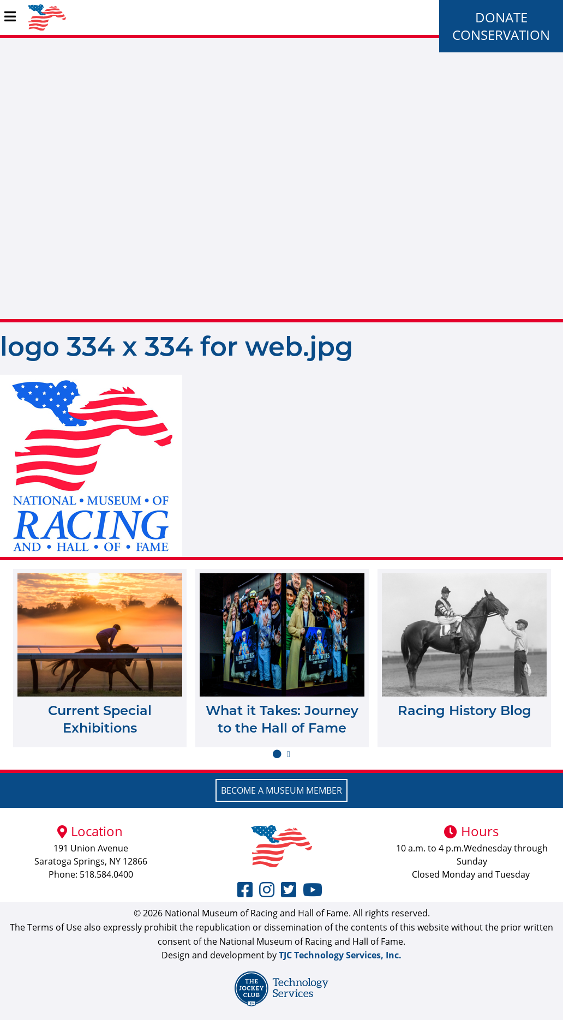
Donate (501, 17)
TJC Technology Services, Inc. (340, 955)
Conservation (501, 35)
